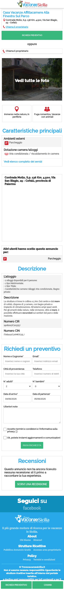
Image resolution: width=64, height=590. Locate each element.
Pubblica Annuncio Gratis (17, 550)
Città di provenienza (17, 372)
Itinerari (37, 540)
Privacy (27, 559)
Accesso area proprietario (47, 550)
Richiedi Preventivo (32, 35)
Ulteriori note (31, 414)
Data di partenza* (47, 397)
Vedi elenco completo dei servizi (23, 161)
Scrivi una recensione (32, 484)
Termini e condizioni (44, 559)
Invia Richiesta (32, 445)
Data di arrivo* (17, 397)
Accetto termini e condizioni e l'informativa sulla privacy (32, 430)
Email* (47, 360)
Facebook (32, 508)
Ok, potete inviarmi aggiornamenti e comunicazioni (33, 437)
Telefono (47, 372)
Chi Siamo (25, 540)
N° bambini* (47, 385)
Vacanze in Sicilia (32, 4)
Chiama (48, 585)
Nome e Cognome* (17, 360)
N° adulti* (17, 385)
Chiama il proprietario (17, 27)
